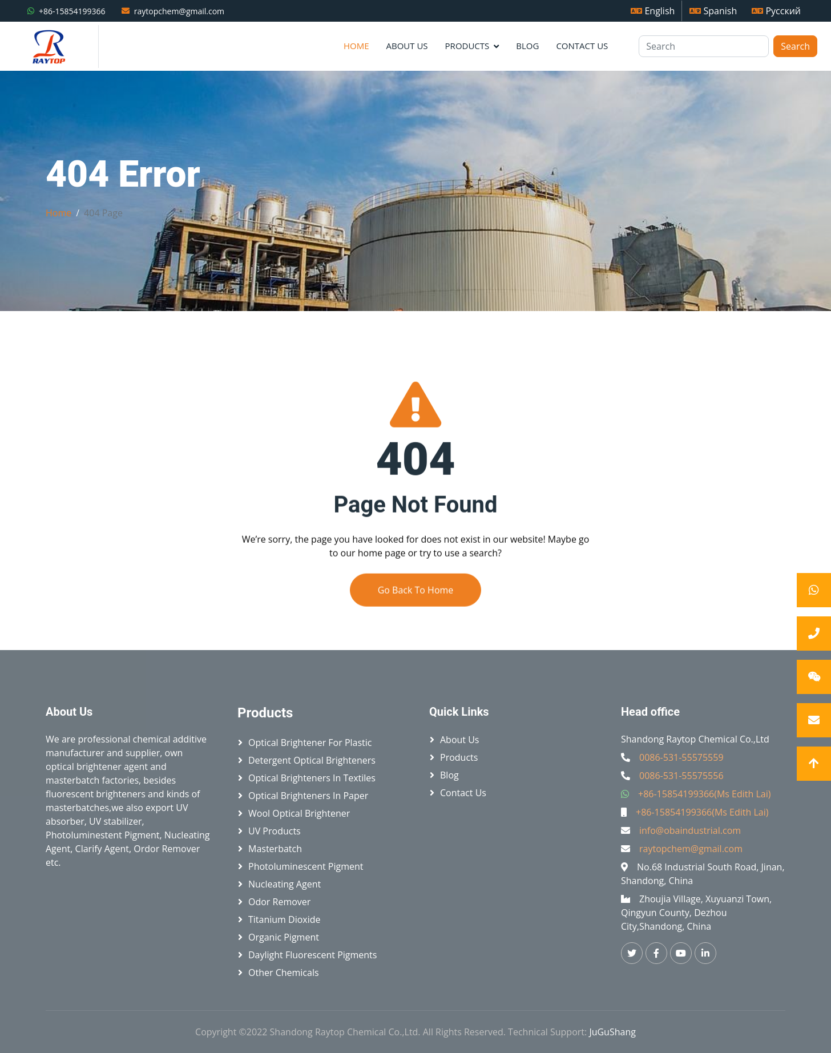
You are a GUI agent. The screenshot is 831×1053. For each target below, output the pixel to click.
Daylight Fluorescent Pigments (312, 955)
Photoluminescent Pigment (306, 866)
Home (356, 45)
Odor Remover (279, 901)
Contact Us (582, 45)
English (653, 11)
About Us (406, 45)
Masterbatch (275, 848)
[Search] (704, 46)
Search (795, 46)
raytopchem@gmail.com (179, 11)
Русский (776, 11)
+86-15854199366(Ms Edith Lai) (704, 794)
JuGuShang (612, 1032)
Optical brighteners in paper (308, 795)
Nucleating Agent (284, 884)
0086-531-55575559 (681, 757)
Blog (527, 45)
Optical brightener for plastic (310, 742)
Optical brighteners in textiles (312, 778)
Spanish (713, 11)
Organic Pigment (283, 937)
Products (467, 45)
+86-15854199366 (72, 11)
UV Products (274, 831)
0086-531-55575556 (681, 775)
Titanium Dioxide (284, 919)
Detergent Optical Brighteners (312, 760)
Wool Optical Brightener (299, 813)
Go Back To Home (416, 611)
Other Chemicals (283, 972)
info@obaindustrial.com (690, 830)
